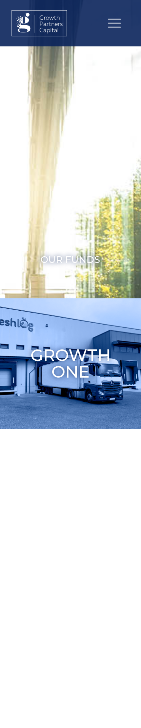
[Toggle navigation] (114, 23)
